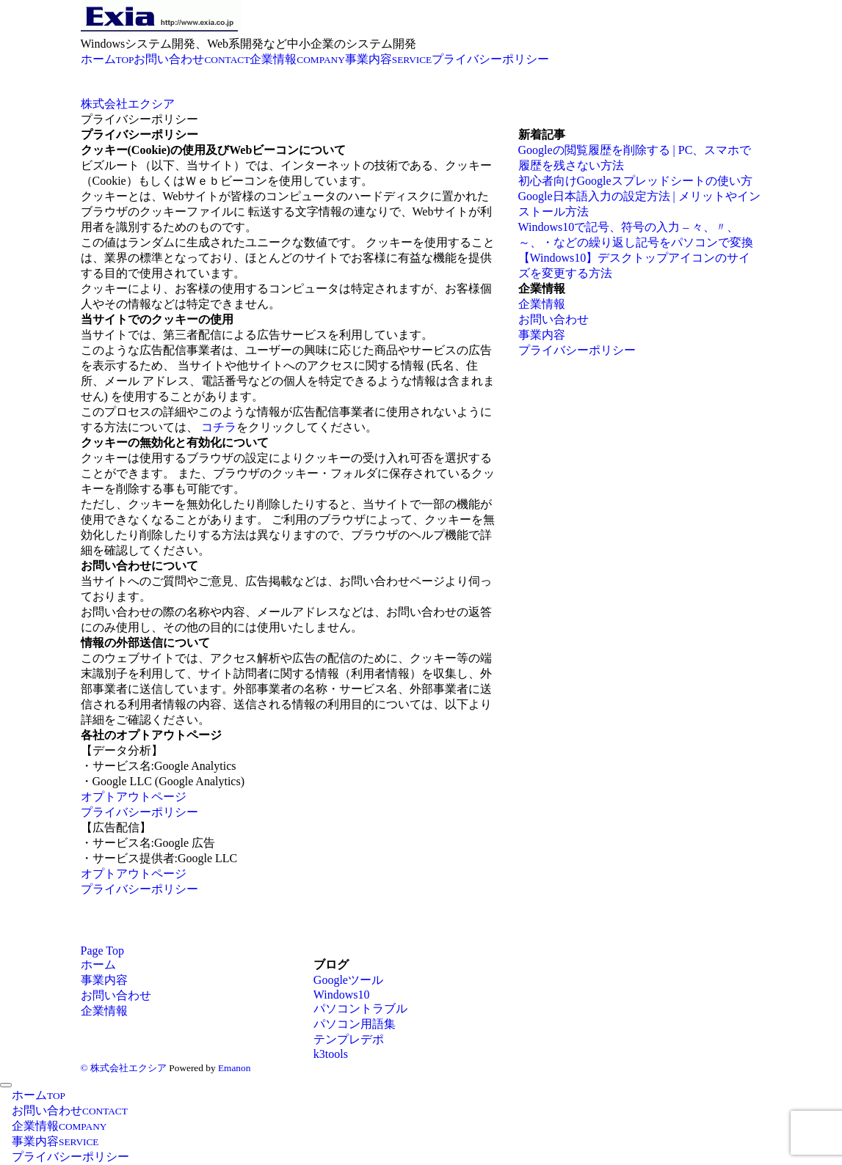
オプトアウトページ (133, 796)
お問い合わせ (553, 319)
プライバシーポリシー (139, 812)
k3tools (330, 1054)
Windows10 (341, 994)
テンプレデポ (348, 1039)
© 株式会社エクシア (124, 1067)
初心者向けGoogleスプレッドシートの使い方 (635, 180)
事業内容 (541, 334)
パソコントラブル (360, 1008)
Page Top (102, 950)
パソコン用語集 (354, 1024)
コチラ (218, 427)
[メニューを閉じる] (6, 1085)
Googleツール (348, 980)
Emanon (234, 1067)
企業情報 (541, 304)
